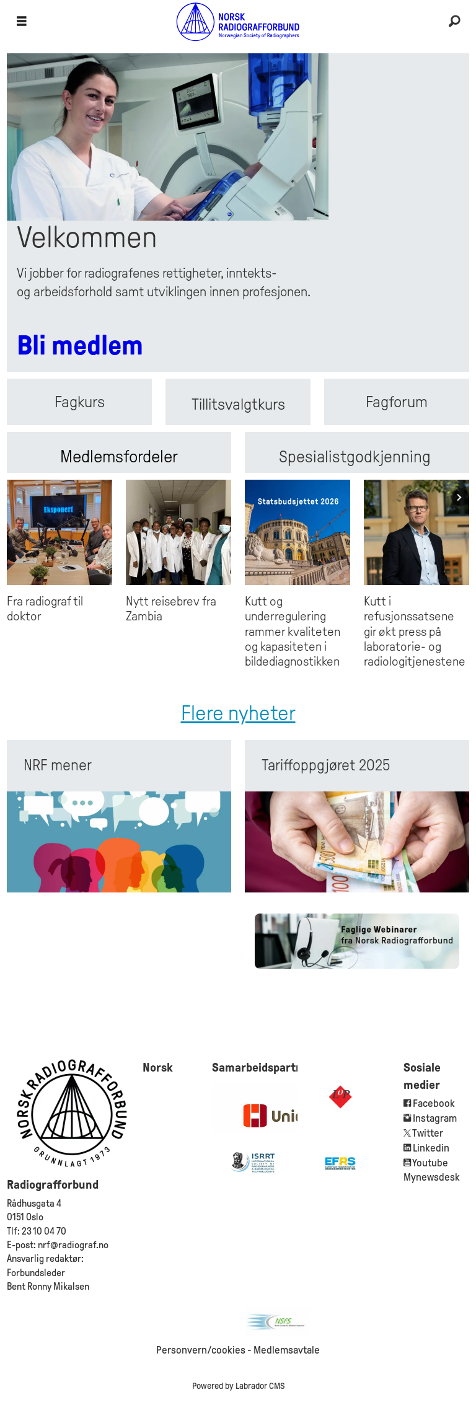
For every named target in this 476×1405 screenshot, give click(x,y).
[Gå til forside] (238, 21)
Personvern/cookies (200, 1350)
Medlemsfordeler (119, 456)
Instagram (435, 1118)
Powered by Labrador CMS (238, 1386)
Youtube (430, 1163)
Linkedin (431, 1148)
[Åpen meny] (21, 21)
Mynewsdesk (431, 1177)
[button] (460, 497)
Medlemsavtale (286, 1350)
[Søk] (454, 21)
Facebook (433, 1103)
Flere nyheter (238, 713)
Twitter (427, 1133)
